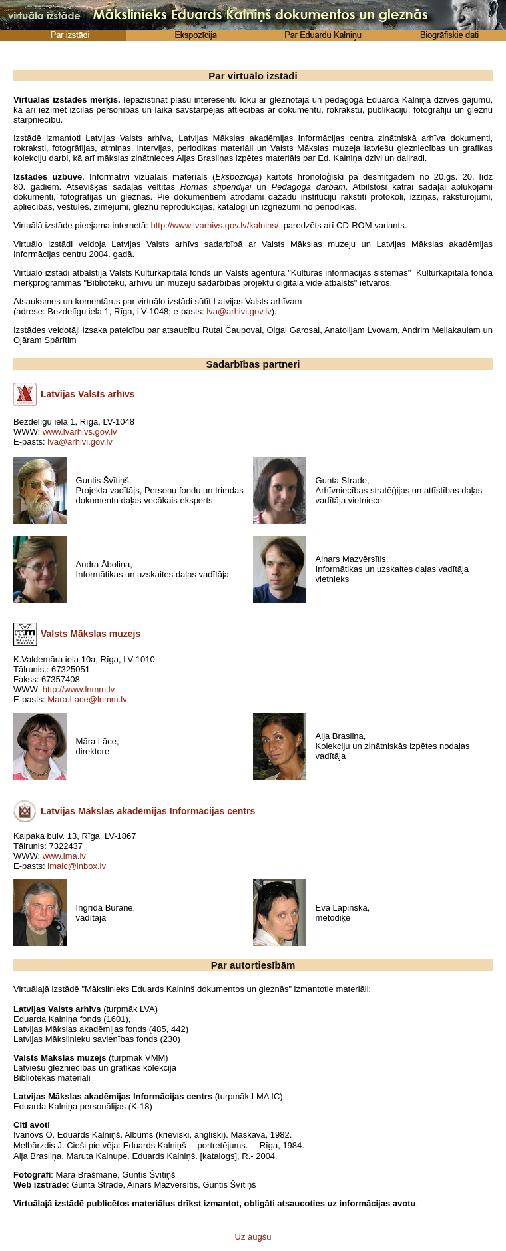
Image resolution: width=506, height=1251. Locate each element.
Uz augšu (253, 1237)
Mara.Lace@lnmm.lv (86, 699)
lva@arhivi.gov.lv (239, 311)
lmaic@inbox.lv (76, 866)
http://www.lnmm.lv (79, 689)
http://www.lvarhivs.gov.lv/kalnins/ (214, 225)
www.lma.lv (64, 856)
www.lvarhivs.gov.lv (80, 432)
